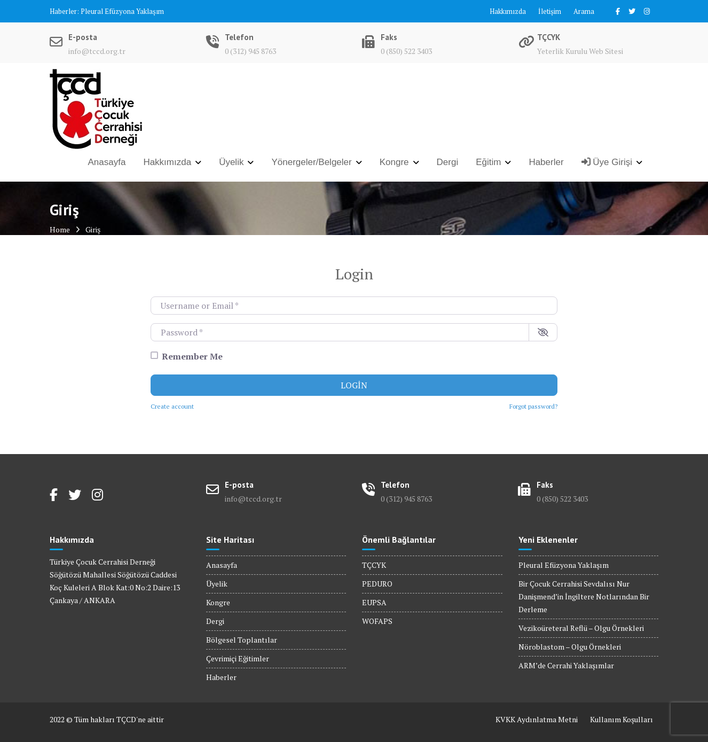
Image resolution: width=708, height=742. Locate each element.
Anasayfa (107, 162)
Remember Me (192, 356)
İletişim (549, 11)
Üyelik (231, 162)
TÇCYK (374, 565)
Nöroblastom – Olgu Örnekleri (569, 647)
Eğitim (488, 162)
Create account (172, 406)
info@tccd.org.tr (96, 51)
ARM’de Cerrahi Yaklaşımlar (566, 665)
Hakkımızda (508, 11)
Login (354, 385)
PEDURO (377, 584)
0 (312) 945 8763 (250, 51)
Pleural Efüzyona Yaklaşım (122, 11)
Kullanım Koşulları (621, 719)
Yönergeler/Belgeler (311, 162)
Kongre (394, 162)
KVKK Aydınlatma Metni (536, 719)
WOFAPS (377, 621)
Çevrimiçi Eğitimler (237, 658)
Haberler (546, 162)
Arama (583, 11)
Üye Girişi (606, 162)
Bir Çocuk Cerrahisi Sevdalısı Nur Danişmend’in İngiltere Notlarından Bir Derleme (583, 596)
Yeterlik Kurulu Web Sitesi (580, 51)
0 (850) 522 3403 (406, 51)
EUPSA (374, 602)
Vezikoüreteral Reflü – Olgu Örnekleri (581, 628)
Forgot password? (533, 406)
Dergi (448, 162)
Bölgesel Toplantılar (241, 640)
